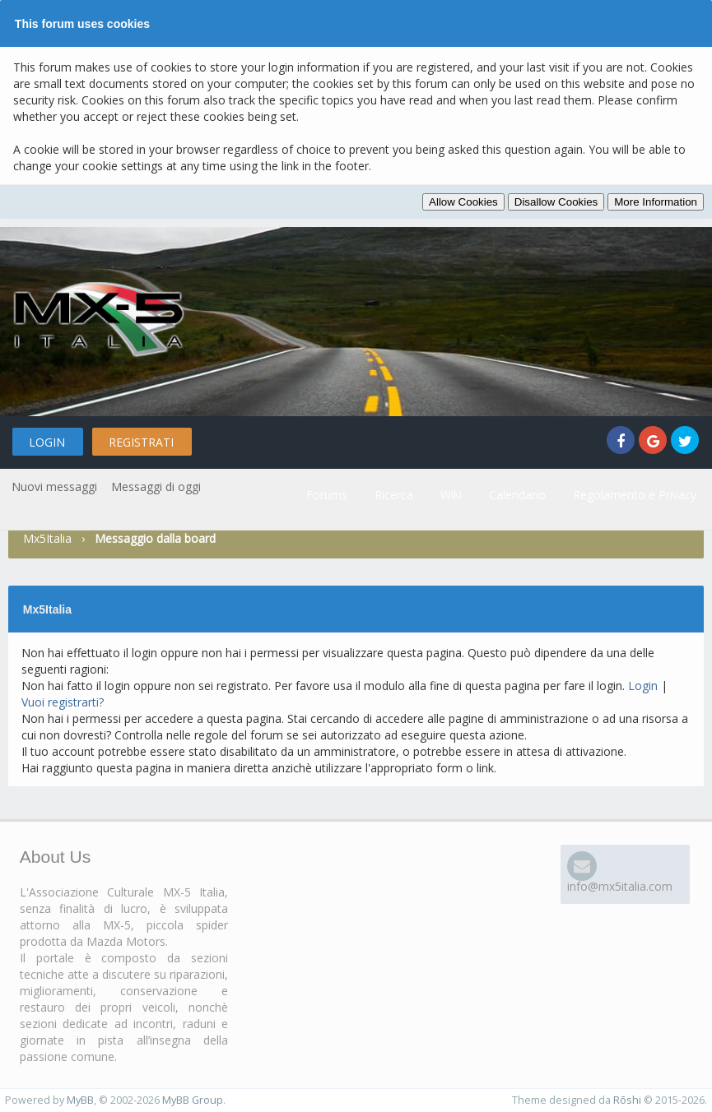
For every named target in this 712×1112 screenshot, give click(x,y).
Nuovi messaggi (54, 486)
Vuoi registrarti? (62, 702)
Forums (326, 495)
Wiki (451, 495)
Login (47, 442)
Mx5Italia (47, 538)
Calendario (517, 495)
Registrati (141, 442)
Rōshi (627, 1100)
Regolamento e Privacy (634, 495)
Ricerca (394, 495)
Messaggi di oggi (156, 486)
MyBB (80, 1100)
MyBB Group (192, 1100)
